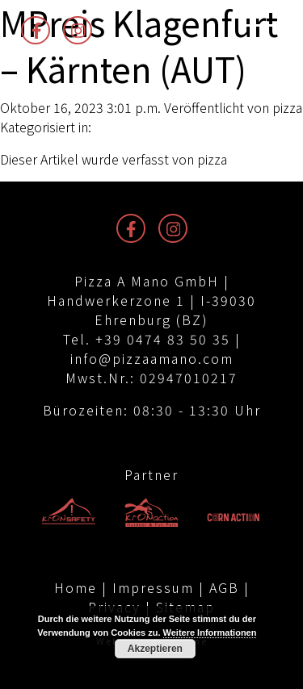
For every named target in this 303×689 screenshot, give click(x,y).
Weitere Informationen (210, 632)
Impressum (153, 587)
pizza (287, 107)
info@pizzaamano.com (152, 358)
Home (75, 587)
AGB (224, 587)
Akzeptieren (155, 648)
